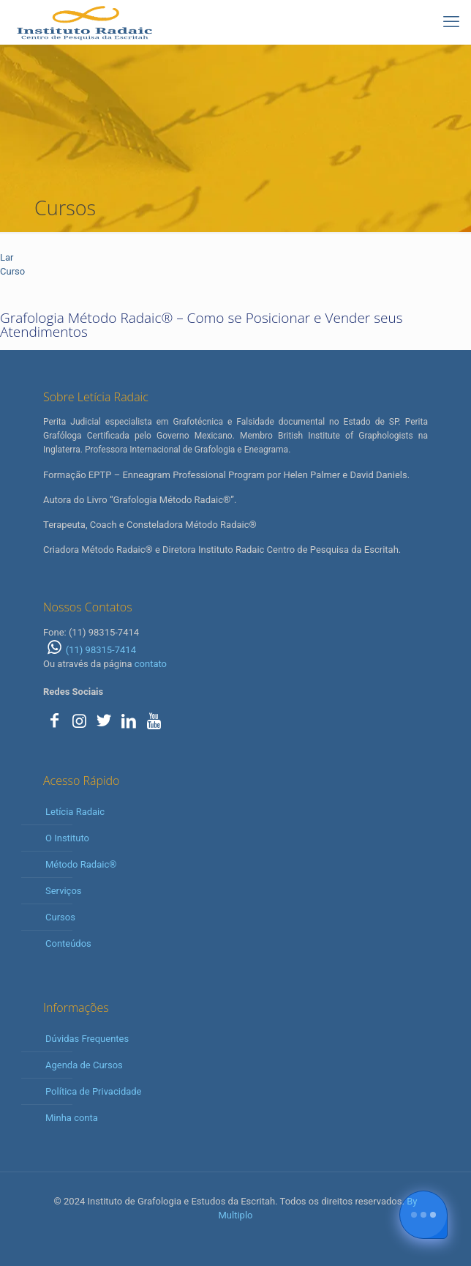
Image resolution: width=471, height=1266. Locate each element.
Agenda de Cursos (84, 1065)
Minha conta (71, 1117)
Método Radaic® (80, 864)
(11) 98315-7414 (89, 649)
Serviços (63, 890)
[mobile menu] (451, 22)
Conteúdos (68, 943)
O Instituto (67, 838)
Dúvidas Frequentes (87, 1038)
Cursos (60, 917)
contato (151, 663)
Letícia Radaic (75, 811)
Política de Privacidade (93, 1091)
